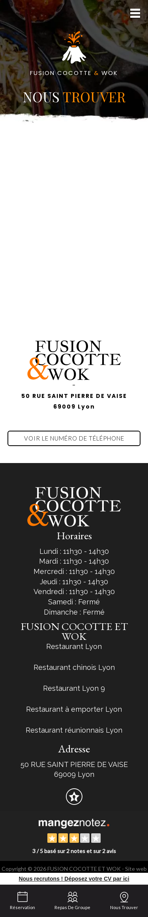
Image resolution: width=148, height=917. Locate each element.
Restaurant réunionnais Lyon (74, 730)
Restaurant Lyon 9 (74, 688)
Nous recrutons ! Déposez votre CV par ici (74, 879)
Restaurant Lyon (74, 646)
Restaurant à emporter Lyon (74, 709)
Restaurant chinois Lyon (74, 667)
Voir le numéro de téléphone (74, 438)
